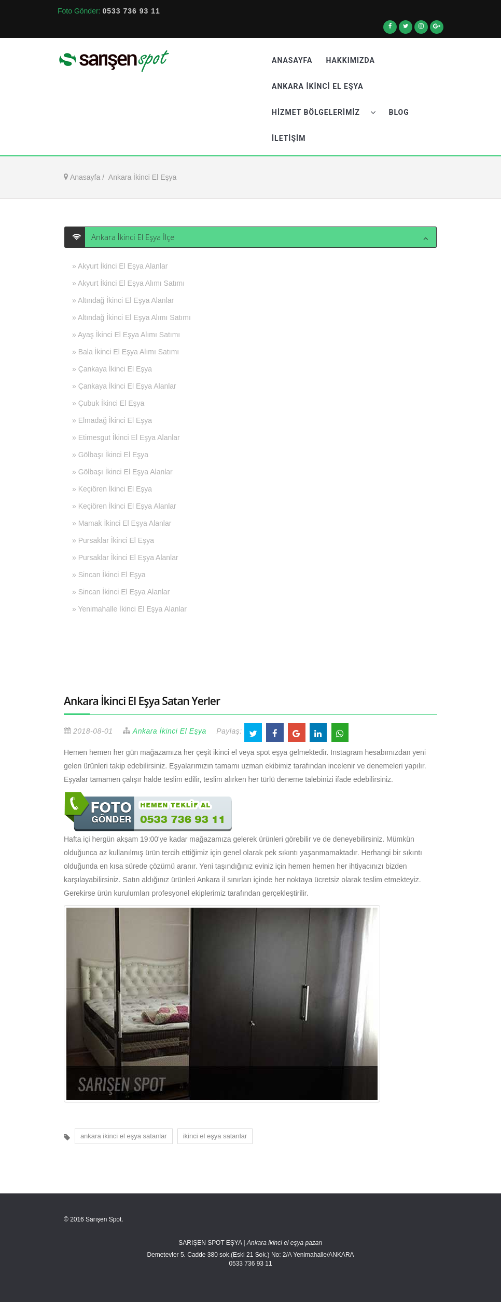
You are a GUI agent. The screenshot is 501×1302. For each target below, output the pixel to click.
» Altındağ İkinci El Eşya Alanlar (123, 300)
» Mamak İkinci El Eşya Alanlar (121, 523)
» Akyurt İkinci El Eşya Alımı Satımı (128, 283)
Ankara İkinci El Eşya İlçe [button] (130, 237)
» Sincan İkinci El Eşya (109, 574)
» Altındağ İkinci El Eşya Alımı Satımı (131, 317)
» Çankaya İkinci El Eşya (112, 369)
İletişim (288, 138)
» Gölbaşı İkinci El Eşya (110, 454)
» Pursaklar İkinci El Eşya (113, 540)
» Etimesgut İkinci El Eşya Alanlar (126, 437)
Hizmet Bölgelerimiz (323, 112)
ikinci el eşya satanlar (215, 1136)
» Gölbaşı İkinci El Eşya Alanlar (122, 472)
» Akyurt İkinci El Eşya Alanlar (120, 266)
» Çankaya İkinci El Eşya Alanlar (124, 386)
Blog (399, 112)
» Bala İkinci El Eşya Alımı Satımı (125, 352)
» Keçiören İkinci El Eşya (112, 489)
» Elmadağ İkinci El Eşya (112, 420)
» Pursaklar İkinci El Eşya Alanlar (125, 557)
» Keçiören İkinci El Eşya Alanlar (124, 506)
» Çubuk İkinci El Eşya (108, 403)
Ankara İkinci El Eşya (318, 86)
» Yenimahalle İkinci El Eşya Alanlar (129, 609)
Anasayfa (292, 60)
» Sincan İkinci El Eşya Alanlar (121, 592)
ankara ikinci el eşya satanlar (123, 1136)
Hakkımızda (350, 60)
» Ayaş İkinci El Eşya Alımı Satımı (126, 334)
